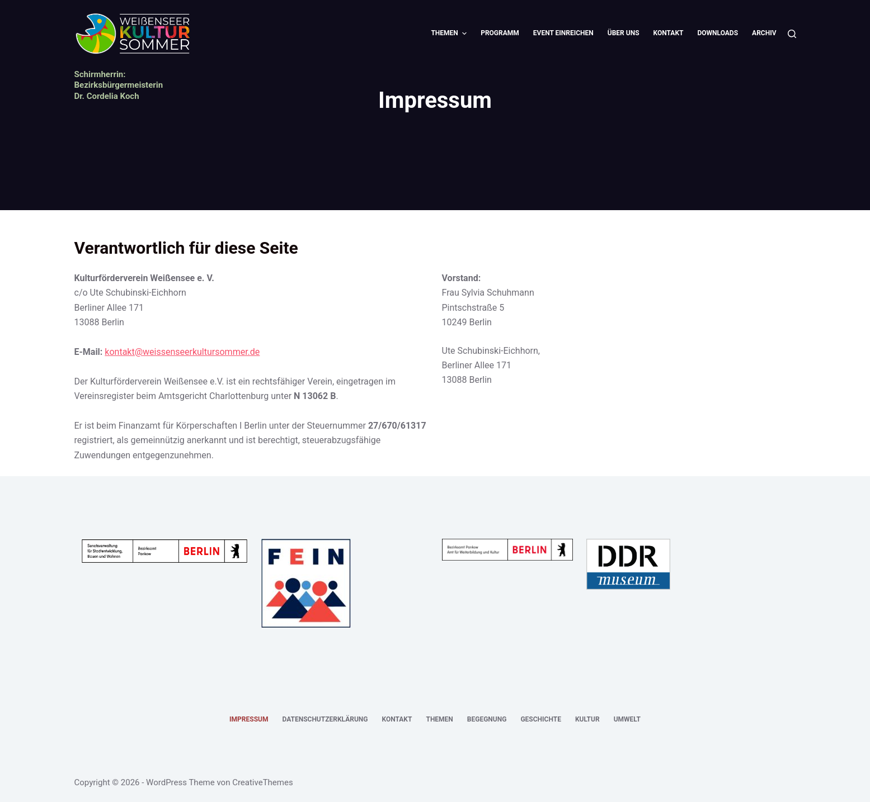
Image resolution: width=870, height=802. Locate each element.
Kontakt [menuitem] (668, 33)
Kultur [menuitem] (587, 719)
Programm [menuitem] (500, 33)
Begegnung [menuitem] (487, 719)
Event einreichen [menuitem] (563, 33)
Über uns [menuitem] (623, 33)
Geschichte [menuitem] (540, 719)
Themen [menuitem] (450, 34)
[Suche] (792, 34)
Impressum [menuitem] (248, 719)
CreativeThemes (262, 782)
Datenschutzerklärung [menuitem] (325, 719)
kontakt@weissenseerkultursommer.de (182, 352)
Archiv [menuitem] (764, 33)
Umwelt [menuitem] (627, 719)
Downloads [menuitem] (718, 33)
